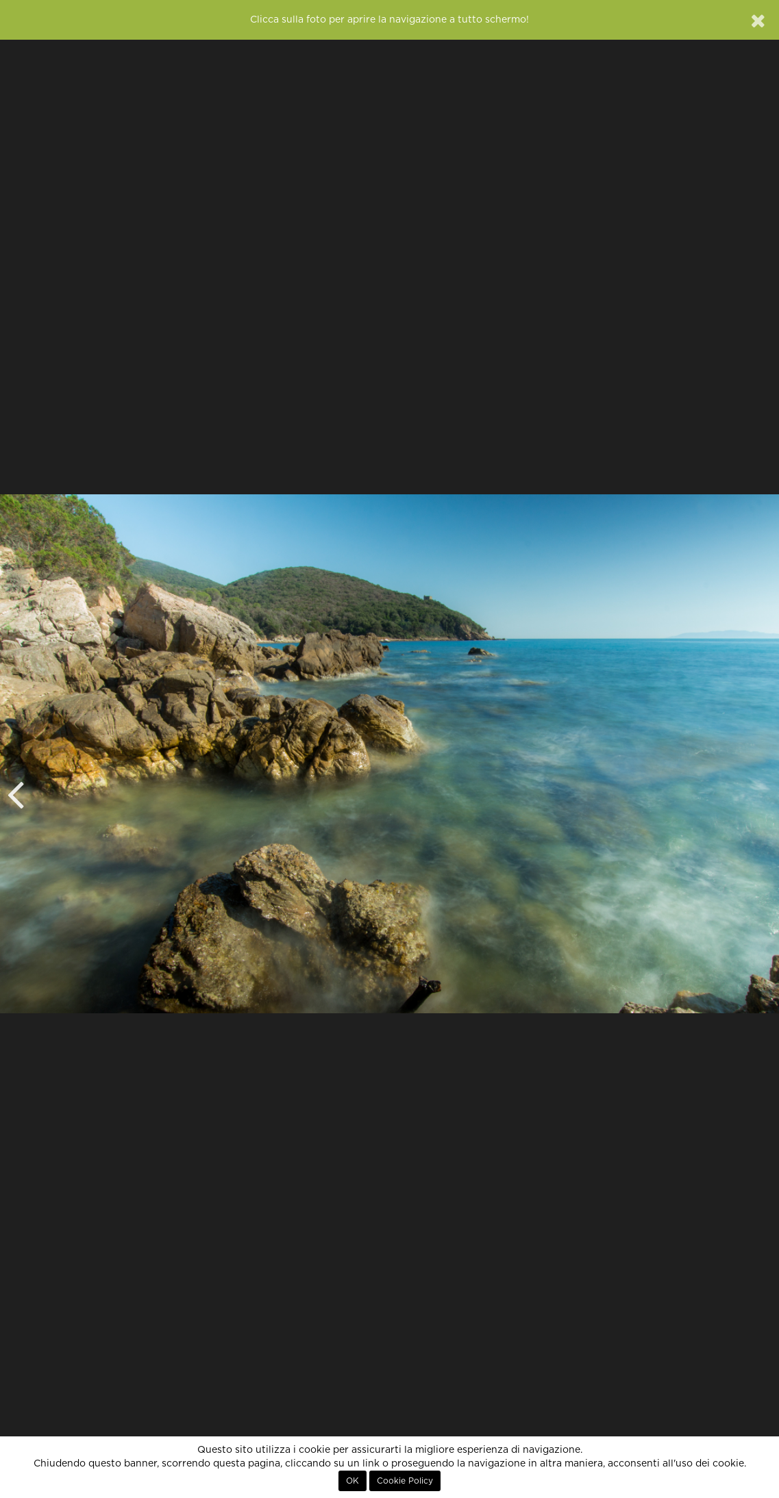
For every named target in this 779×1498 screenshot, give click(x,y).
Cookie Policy (405, 1481)
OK (352, 1481)
